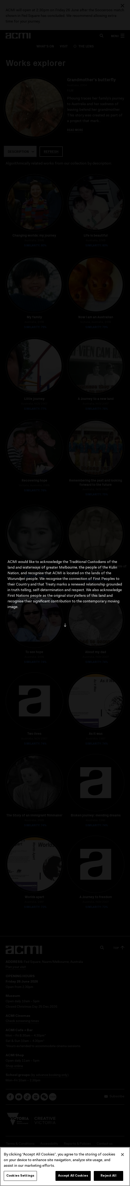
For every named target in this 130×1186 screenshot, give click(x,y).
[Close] (122, 1156)
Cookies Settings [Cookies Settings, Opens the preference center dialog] (20, 1177)
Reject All (108, 1177)
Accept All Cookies (73, 1177)
